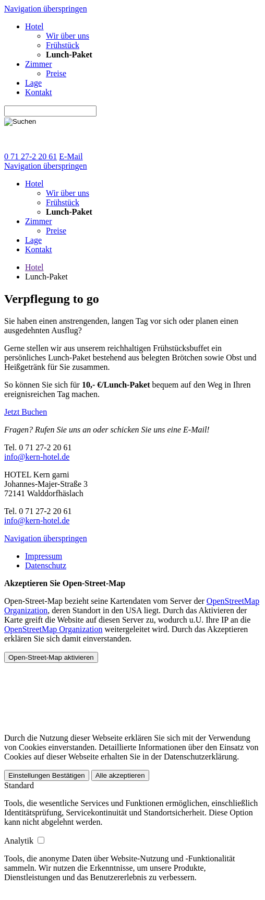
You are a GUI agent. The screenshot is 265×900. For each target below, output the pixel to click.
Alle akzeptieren (120, 775)
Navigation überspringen (45, 8)
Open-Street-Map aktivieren (51, 657)
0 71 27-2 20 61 (30, 156)
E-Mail (70, 156)
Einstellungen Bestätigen (46, 775)
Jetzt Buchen (25, 411)
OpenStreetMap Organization (53, 629)
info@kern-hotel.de (36, 456)
